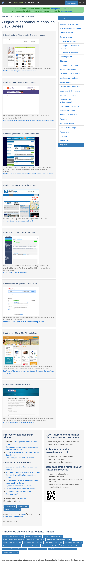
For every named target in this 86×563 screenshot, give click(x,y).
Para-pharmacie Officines (69, 106)
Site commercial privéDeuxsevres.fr (71, 2)
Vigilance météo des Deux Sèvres (18, 486)
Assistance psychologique (69, 24)
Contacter (22, 499)
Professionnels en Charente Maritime (71, 545)
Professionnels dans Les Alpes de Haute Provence (62, 549)
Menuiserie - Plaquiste (68, 95)
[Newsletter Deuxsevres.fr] (80, 2)
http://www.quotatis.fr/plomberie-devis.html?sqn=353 (20, 71)
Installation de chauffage (69, 78)
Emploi (27, 2)
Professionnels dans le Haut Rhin (73, 542)
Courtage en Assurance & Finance (69, 47)
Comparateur (18, 2)
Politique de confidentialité (61, 9)
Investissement (65, 82)
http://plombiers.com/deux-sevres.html (15, 272)
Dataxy (23, 514)
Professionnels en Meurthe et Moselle (13, 536)
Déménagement (66, 57)
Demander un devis (10, 506)
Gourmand (35, 2)
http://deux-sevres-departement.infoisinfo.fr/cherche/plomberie (23, 322)
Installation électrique (68, 69)
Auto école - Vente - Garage (70, 28)
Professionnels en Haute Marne (31, 545)
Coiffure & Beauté (66, 33)
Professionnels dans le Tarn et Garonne (13, 539)
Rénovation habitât (67, 123)
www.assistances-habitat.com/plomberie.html (18, 221)
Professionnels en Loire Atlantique (12, 542)
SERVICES (64, 18)
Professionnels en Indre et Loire (53, 542)
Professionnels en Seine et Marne (35, 539)
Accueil (8, 2)
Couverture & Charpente (69, 52)
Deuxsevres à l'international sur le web (20, 489)
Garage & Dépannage (68, 128)
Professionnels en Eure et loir (33, 536)
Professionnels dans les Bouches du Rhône (14, 549)
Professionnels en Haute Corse (50, 545)
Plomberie (63, 119)
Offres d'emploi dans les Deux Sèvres (20, 458)
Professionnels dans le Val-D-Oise (53, 536)
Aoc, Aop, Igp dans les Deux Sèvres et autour (23, 472)
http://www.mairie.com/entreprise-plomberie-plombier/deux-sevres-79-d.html (28, 174)
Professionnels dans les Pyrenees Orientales (59, 539)
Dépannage (64, 61)
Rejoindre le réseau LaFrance (12, 509)
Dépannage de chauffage (69, 65)
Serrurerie (63, 136)
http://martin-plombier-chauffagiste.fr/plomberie (18, 422)
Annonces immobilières (68, 115)
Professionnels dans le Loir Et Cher (33, 542)
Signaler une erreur (23, 506)
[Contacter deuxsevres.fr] (83, 2)
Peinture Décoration (67, 110)
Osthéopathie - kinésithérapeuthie (66, 101)
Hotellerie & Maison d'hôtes (70, 74)
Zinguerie (63, 145)
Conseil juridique (66, 37)
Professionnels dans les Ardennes (37, 549)
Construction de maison (68, 41)
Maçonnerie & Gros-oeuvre (70, 91)
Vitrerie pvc (64, 140)
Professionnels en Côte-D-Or (10, 552)
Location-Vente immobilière (70, 87)
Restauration (64, 132)
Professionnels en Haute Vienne (11, 545)
